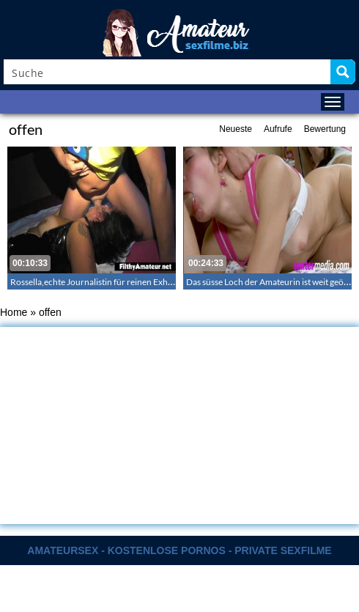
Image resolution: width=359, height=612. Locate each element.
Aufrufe (278, 129)
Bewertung (325, 129)
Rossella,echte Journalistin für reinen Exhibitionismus (112, 281)
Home (13, 312)
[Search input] (168, 72)
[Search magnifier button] (342, 71)
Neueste (235, 129)
